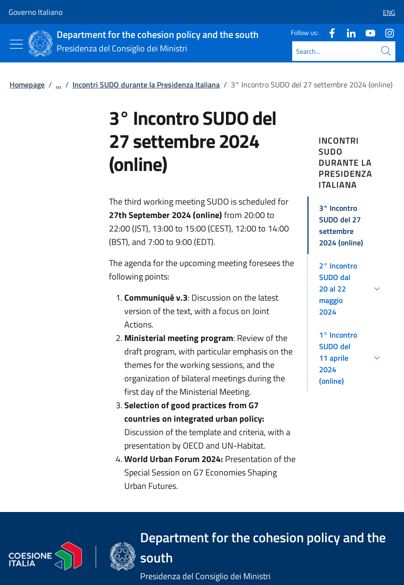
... (58, 84)
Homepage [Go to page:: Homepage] (27, 84)
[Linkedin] (347, 32)
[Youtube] (366, 32)
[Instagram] (385, 32)
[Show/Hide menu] (16, 44)
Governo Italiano (35, 12)
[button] (385, 12)
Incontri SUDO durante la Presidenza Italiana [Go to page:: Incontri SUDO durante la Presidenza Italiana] (146, 84)
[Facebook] (328, 32)
